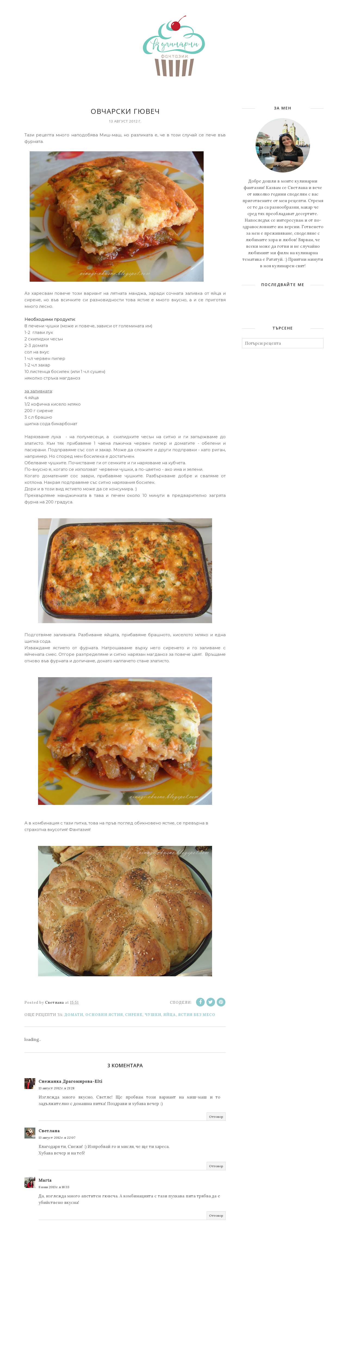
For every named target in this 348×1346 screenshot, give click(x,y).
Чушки (153, 1014)
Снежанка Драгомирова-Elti (70, 1081)
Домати (73, 1014)
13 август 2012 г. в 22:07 (57, 1137)
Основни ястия (104, 1014)
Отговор (216, 1117)
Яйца (169, 1014)
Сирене (133, 1014)
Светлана (49, 1130)
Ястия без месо (196, 1014)
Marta (45, 1180)
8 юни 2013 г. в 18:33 (54, 1187)
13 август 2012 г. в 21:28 (56, 1088)
